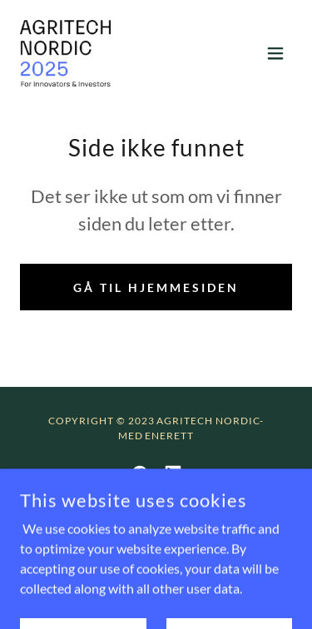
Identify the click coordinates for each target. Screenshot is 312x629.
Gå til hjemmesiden (156, 287)
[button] (275, 53)
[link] (65, 53)
